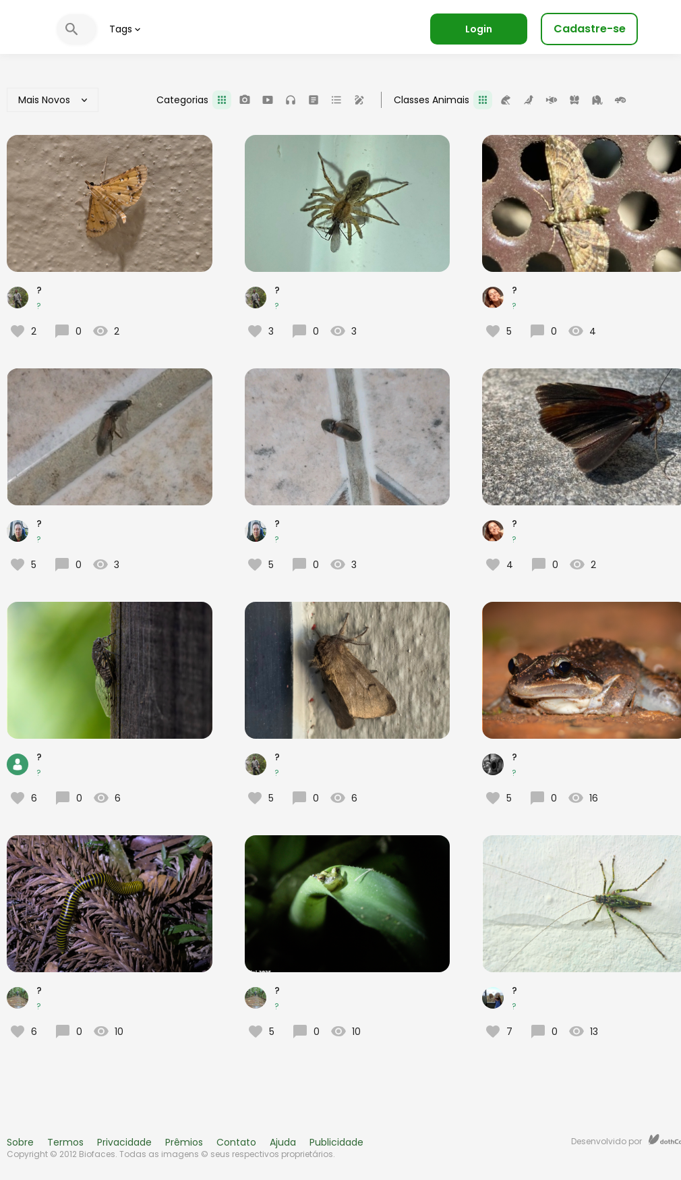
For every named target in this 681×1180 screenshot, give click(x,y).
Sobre (20, 1142)
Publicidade (336, 1142)
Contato (236, 1142)
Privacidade (124, 1142)
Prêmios (184, 1142)
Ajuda (283, 1142)
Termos (65, 1142)
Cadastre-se (590, 28)
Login (478, 29)
